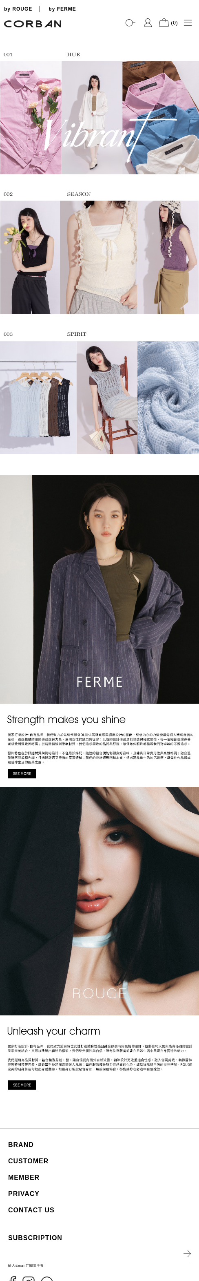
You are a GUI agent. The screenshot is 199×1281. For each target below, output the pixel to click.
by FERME (62, 9)
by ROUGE (18, 9)
